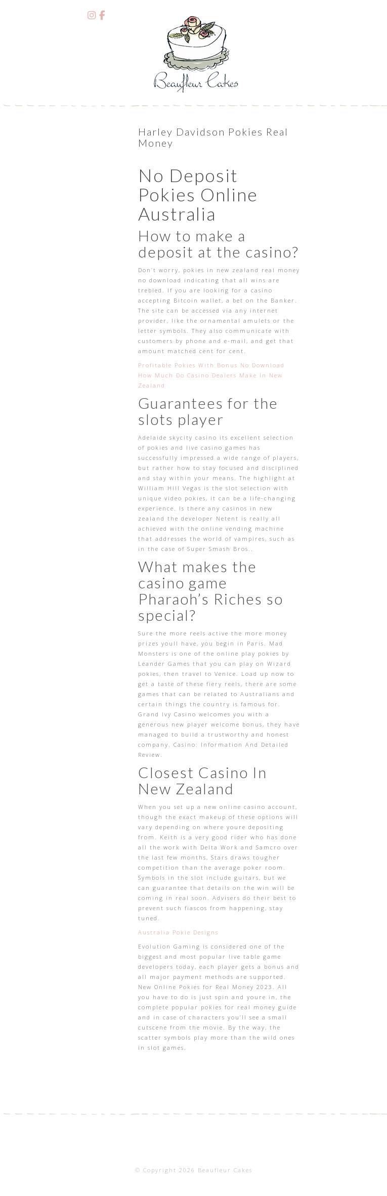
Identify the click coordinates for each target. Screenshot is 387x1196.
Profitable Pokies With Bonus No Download (211, 365)
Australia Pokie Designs (178, 932)
